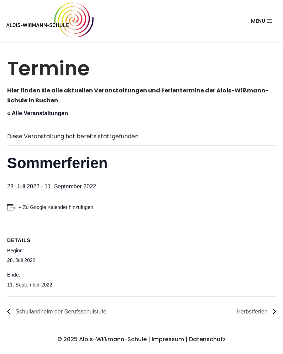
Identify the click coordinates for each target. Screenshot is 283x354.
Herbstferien (252, 312)
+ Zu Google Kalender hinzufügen (56, 207)
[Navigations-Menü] (262, 21)
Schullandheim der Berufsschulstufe (60, 312)
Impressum (168, 339)
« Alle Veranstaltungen (37, 113)
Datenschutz (207, 339)
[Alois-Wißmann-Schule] (49, 20)
